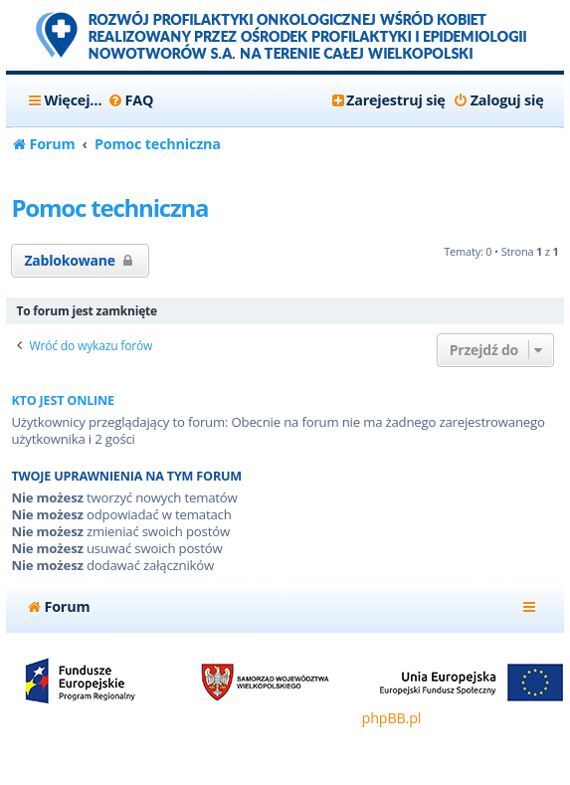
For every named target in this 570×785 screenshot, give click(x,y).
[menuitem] (129, 100)
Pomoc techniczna (109, 207)
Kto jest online (62, 400)
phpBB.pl (392, 717)
